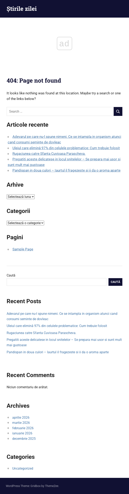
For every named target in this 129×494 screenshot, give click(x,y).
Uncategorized (22, 468)
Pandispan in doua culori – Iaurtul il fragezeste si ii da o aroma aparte (66, 170)
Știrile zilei (22, 8)
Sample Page (22, 249)
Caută (11, 275)
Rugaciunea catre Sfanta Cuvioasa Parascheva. (48, 153)
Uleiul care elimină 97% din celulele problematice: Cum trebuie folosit (66, 148)
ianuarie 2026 (22, 433)
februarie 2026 (23, 428)
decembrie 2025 (24, 439)
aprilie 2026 (20, 417)
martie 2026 (21, 423)
